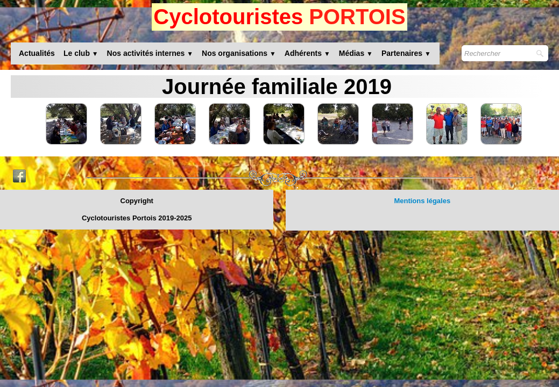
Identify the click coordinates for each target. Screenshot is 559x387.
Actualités (37, 53)
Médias (356, 53)
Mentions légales (422, 201)
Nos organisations (239, 53)
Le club (80, 53)
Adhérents (307, 53)
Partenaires (406, 53)
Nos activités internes (150, 53)
